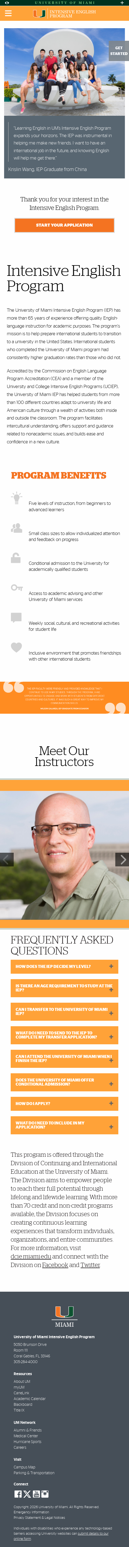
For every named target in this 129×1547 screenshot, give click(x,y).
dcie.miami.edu (31, 1257)
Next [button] (122, 859)
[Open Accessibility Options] (7, 3)
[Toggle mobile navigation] (8, 13)
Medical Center (26, 1436)
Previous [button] (7, 859)
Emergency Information (31, 1512)
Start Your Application (64, 225)
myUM (19, 1387)
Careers (20, 1448)
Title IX (19, 1410)
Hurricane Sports (27, 1442)
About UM (22, 1382)
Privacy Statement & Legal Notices (39, 1518)
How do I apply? (33, 1104)
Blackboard (23, 1405)
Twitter (90, 1265)
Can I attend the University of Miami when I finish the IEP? (64, 1059)
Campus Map (24, 1467)
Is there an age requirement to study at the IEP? (64, 988)
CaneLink (21, 1393)
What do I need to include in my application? (50, 1125)
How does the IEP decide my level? (53, 967)
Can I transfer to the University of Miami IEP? (62, 1012)
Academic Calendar (30, 1399)
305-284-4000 (26, 1362)
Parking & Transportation (34, 1473)
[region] (64, 855)
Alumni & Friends (28, 1430)
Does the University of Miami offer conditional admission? (55, 1082)
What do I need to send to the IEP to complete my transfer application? (56, 1035)
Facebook (55, 1265)
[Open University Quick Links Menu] (122, 3)
